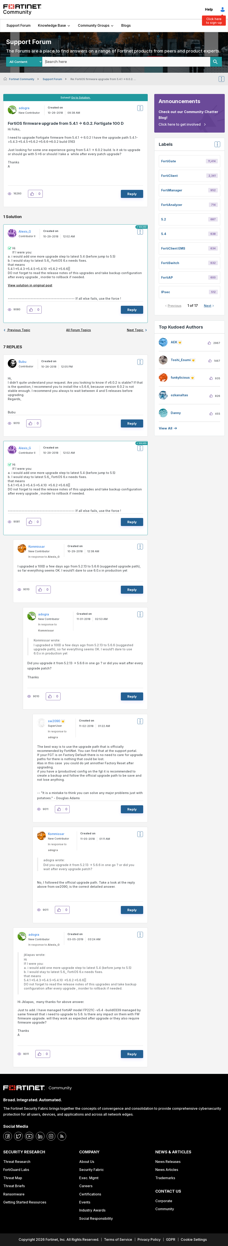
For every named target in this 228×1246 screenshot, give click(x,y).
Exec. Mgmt (88, 1178)
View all (165, 428)
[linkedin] (40, 1136)
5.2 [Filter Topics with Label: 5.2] (163, 219)
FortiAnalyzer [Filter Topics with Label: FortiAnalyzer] (171, 205)
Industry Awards (92, 1210)
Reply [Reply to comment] (132, 310)
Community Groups (93, 25)
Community (164, 1209)
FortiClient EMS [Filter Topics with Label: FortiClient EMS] (173, 248)
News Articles (166, 1169)
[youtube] (29, 1136)
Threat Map (12, 1178)
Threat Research (16, 1161)
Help (209, 9)
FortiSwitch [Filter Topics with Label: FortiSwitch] (170, 263)
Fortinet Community (22, 9)
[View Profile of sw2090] (54, 721)
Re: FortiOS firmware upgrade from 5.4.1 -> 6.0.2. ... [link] (103, 79)
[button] (33, 194)
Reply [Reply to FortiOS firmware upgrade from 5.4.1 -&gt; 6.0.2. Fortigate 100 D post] (132, 194)
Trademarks (165, 1178)
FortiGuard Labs (16, 1169)
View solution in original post (30, 285)
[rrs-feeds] (61, 1136)
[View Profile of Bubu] (22, 361)
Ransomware (14, 1194)
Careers (85, 1186)
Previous (174, 306)
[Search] (216, 62)
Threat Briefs (14, 1186)
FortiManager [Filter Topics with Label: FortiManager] (171, 190)
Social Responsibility (96, 1218)
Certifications (90, 1194)
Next (207, 306)
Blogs (126, 25)
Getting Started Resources (24, 1202)
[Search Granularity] (24, 62)
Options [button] (224, 79)
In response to (44, 556)
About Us (86, 1161)
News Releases (167, 1161)
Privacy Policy (149, 1239)
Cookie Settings (194, 1239)
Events (84, 1202)
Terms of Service (118, 1239)
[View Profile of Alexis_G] (25, 231)
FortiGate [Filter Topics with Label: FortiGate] (168, 161)
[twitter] (18, 1136)
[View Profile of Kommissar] (36, 546)
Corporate (163, 1201)
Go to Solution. (80, 97)
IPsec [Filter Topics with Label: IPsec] (165, 292)
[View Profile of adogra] (24, 108)
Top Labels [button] (216, 145)
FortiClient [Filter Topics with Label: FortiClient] (169, 176)
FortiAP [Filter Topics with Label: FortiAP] (167, 277)
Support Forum (19, 25)
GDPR (170, 1239)
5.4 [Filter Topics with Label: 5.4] (163, 234)
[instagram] (51, 1136)
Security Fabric (91, 1169)
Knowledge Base (52, 25)
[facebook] (7, 1136)
